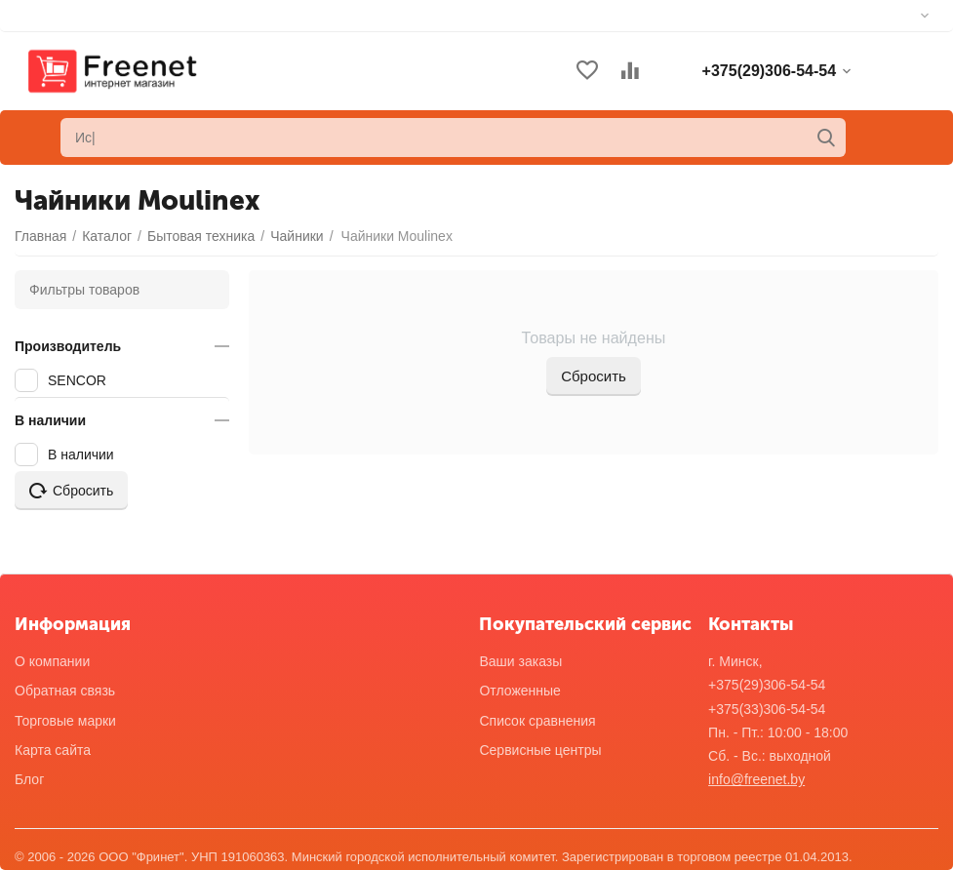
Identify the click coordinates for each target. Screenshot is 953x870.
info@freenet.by (756, 779)
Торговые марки (65, 721)
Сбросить (593, 376)
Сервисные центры (540, 750)
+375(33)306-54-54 (766, 709)
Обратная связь (65, 690)
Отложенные (519, 690)
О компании (52, 661)
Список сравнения (537, 721)
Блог (29, 779)
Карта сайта (53, 750)
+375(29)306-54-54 (766, 684)
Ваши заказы (520, 661)
